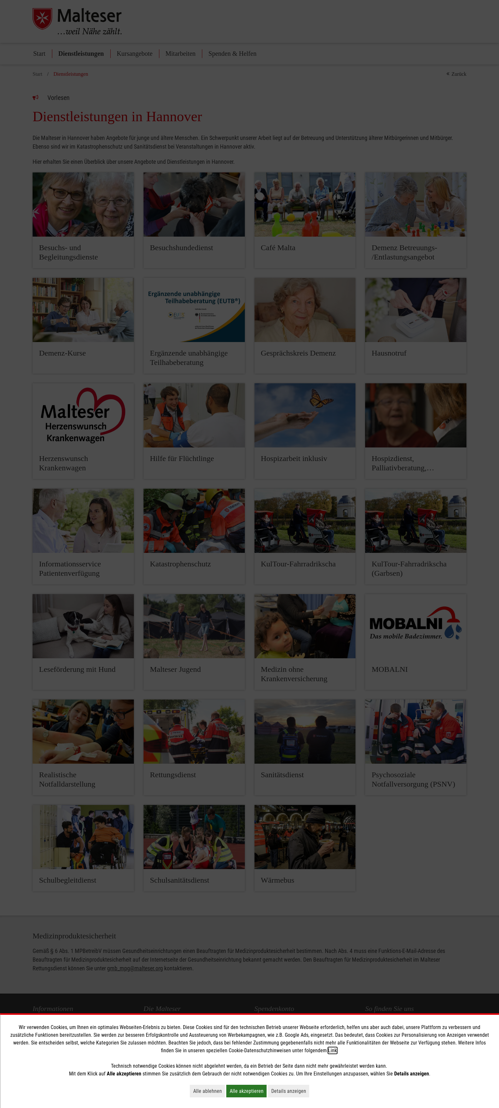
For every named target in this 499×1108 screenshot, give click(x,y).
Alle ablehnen (209, 1091)
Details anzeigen (290, 1091)
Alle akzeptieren (248, 1091)
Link (332, 1050)
